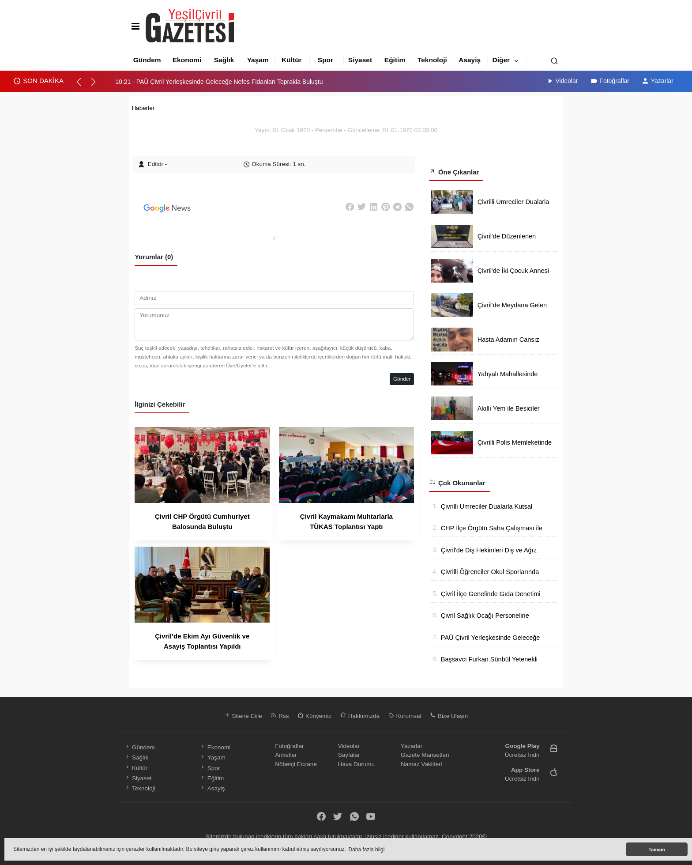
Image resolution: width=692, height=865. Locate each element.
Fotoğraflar (609, 80)
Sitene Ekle (243, 716)
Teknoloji (432, 60)
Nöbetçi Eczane (296, 764)
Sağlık (224, 60)
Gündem (147, 60)
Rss (280, 716)
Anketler (286, 755)
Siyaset (360, 60)
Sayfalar (349, 755)
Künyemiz (314, 716)
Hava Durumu (356, 764)
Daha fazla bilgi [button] (366, 849)
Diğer (501, 60)
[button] (83, 85)
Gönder (401, 379)
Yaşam (258, 60)
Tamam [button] (656, 849)
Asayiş (470, 60)
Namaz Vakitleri (421, 764)
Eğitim (394, 60)
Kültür (292, 60)
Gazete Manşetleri (425, 755)
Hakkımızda (360, 716)
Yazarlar (657, 80)
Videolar (562, 80)
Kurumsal (404, 716)
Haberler (143, 108)
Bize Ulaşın (449, 716)
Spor (325, 60)
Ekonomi (187, 60)
